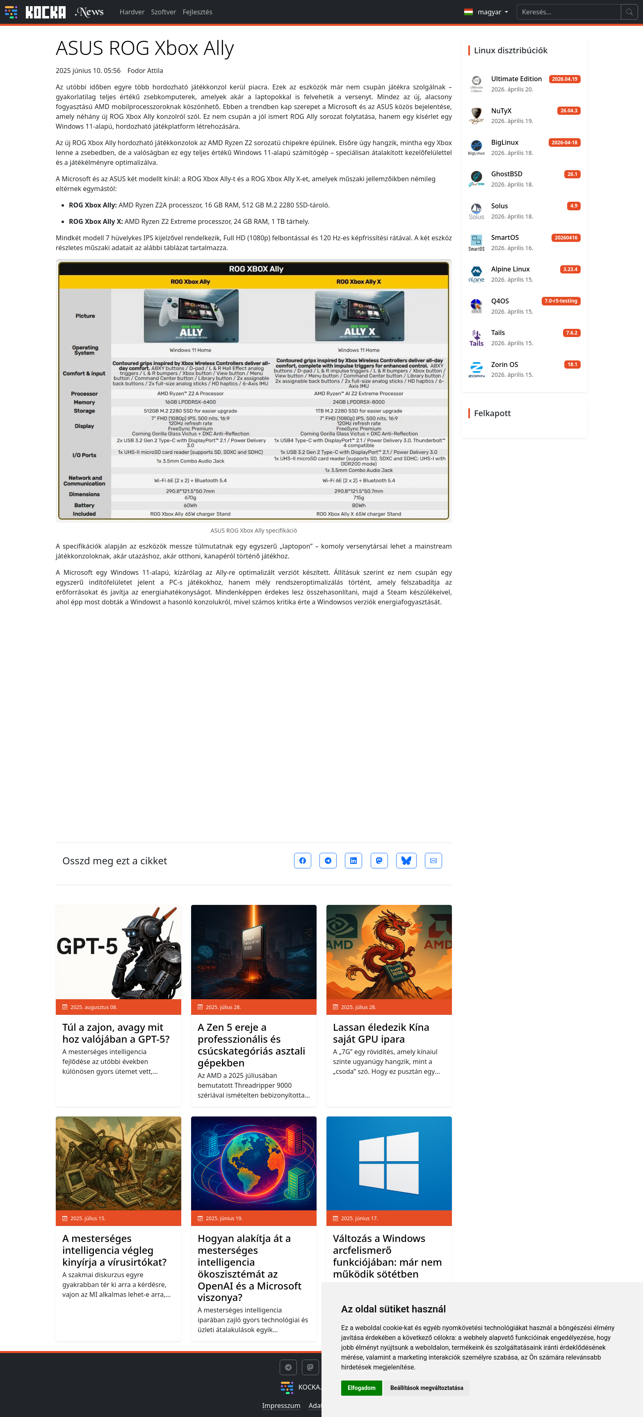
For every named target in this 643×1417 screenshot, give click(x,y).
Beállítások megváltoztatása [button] (426, 1388)
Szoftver (163, 11)
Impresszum (281, 1405)
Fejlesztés (197, 11)
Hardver (132, 11)
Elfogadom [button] (362, 1388)
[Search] (569, 12)
